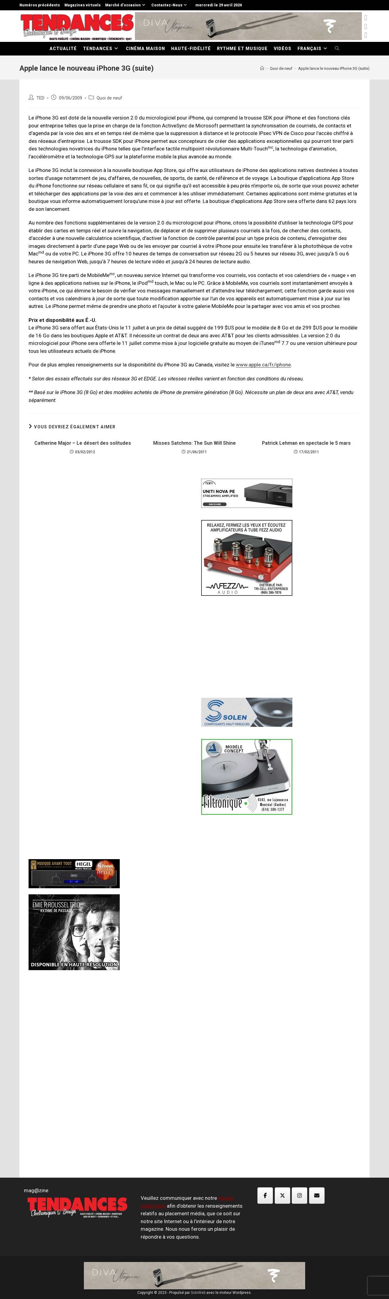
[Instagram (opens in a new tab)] (366, 35)
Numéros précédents (39, 5)
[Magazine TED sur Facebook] (265, 1195)
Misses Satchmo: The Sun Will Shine (194, 443)
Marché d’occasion (126, 5)
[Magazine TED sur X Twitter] (282, 1195)
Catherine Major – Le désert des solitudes (82, 443)
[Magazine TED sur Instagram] (299, 1195)
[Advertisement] (108, 573)
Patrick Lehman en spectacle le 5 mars (306, 443)
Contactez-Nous (169, 5)
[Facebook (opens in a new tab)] (366, 26)
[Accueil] (262, 68)
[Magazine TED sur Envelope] (317, 1195)
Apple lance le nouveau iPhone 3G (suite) (334, 68)
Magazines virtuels (82, 5)
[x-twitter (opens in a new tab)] (366, 18)
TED (40, 98)
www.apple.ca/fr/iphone (263, 365)
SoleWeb (198, 1293)
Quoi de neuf (109, 98)
